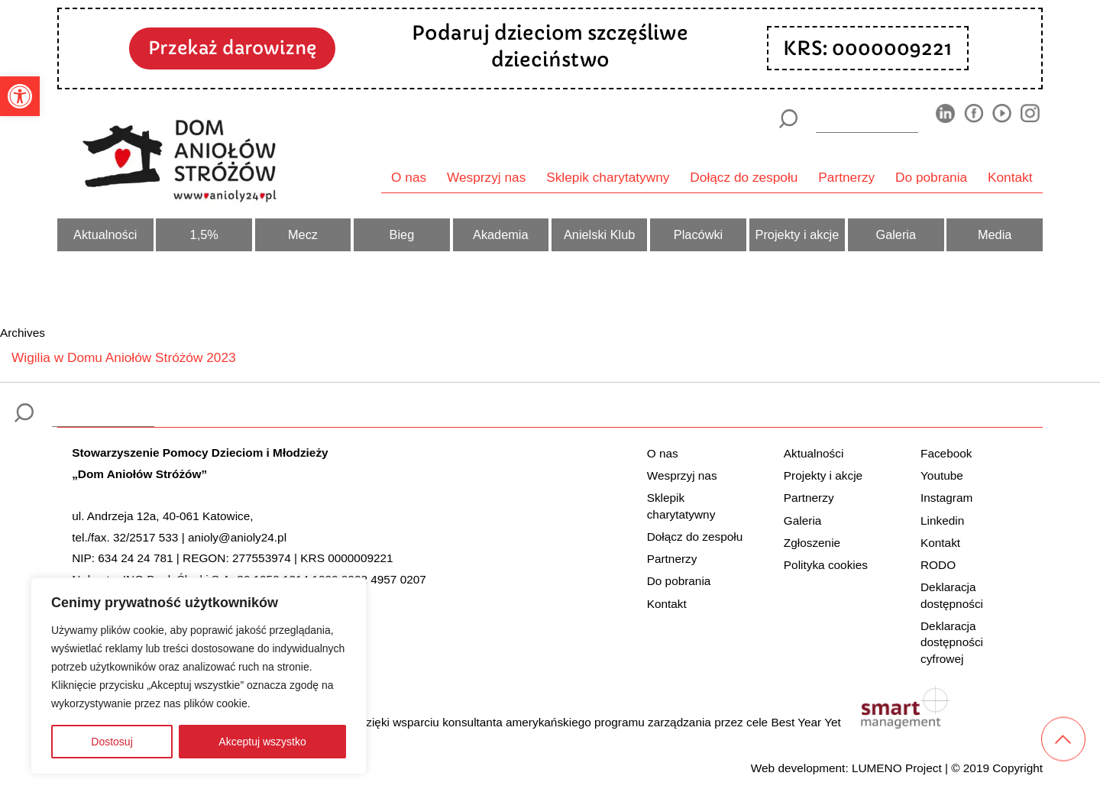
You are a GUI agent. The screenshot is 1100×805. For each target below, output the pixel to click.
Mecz (303, 234)
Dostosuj (111, 741)
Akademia (501, 234)
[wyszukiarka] (867, 118)
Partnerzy (846, 177)
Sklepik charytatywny (607, 177)
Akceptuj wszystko (262, 741)
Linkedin (942, 520)
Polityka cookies (826, 564)
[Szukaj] (788, 118)
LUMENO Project (897, 767)
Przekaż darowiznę (232, 48)
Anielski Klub (599, 234)
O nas (408, 177)
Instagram (946, 497)
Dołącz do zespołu (744, 177)
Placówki (698, 234)
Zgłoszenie (812, 542)
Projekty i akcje (797, 234)
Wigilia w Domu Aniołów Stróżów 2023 (123, 357)
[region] (199, 675)
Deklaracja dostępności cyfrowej (951, 642)
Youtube (941, 475)
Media (994, 234)
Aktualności (105, 234)
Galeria (895, 234)
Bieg (402, 234)
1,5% (204, 234)
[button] (20, 96)
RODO (938, 564)
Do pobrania (931, 177)
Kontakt (1010, 177)
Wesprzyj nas (486, 177)
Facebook (946, 453)
